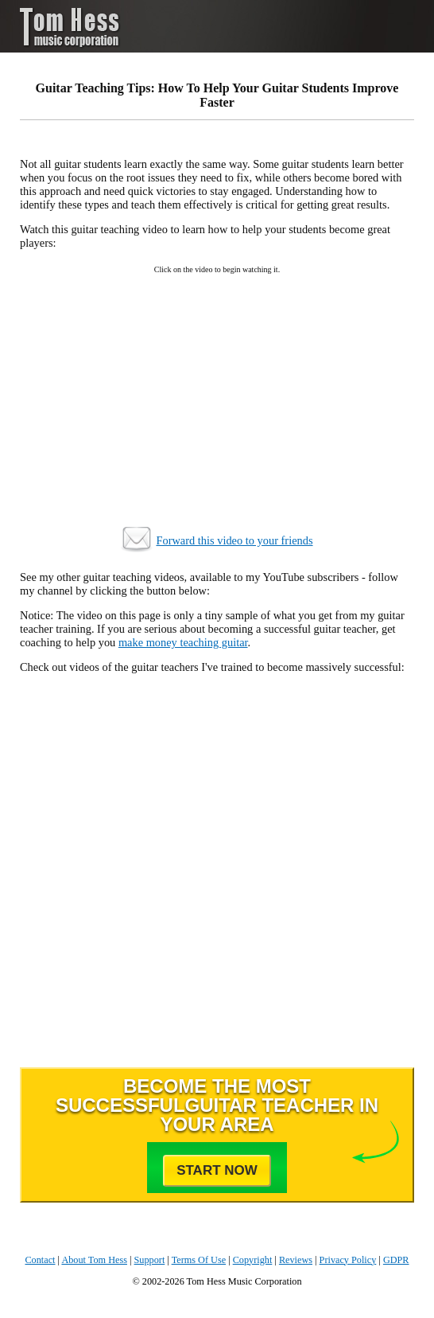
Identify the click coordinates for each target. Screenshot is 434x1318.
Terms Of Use (199, 1259)
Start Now (217, 1170)
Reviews (295, 1259)
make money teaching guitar (183, 642)
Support (149, 1259)
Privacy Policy (348, 1259)
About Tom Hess (94, 1259)
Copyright (253, 1259)
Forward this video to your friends (234, 540)
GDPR (396, 1259)
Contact (40, 1259)
